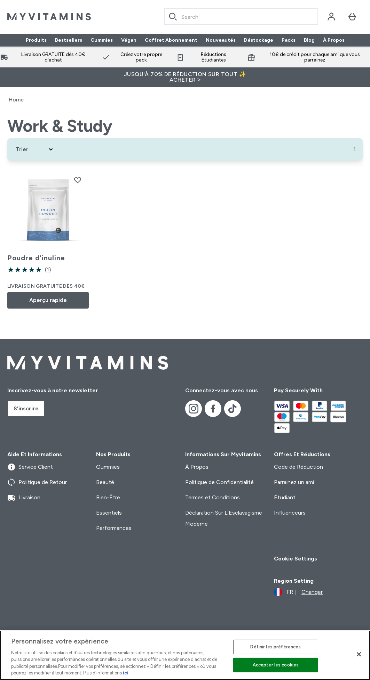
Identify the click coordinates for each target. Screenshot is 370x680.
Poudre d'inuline (36, 258)
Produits (36, 40)
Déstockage (258, 40)
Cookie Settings (295, 558)
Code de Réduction (298, 467)
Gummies (101, 40)
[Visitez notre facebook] (213, 408)
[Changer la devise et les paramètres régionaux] (298, 592)
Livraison (23, 497)
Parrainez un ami (294, 482)
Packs (289, 40)
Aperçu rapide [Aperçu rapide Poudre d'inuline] (48, 300)
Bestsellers (68, 40)
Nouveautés (221, 40)
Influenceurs (290, 512)
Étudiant (285, 497)
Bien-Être (108, 497)
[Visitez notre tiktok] (232, 408)
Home (16, 99)
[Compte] (331, 17)
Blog (309, 40)
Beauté (105, 482)
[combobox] (241, 16)
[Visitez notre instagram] (193, 408)
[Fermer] (359, 654)
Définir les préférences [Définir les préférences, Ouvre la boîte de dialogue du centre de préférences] (275, 646)
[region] (185, 655)
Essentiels (109, 512)
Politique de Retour (37, 482)
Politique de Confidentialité (219, 482)
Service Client (30, 467)
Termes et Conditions (212, 497)
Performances (114, 528)
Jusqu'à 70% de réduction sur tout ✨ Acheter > (185, 77)
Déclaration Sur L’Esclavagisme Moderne (223, 518)
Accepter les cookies (276, 664)
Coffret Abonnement (171, 40)
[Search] (173, 16)
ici (125, 672)
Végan (128, 40)
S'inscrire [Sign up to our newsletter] (26, 408)
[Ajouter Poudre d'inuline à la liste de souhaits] (77, 180)
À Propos (334, 40)
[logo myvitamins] (49, 16)
